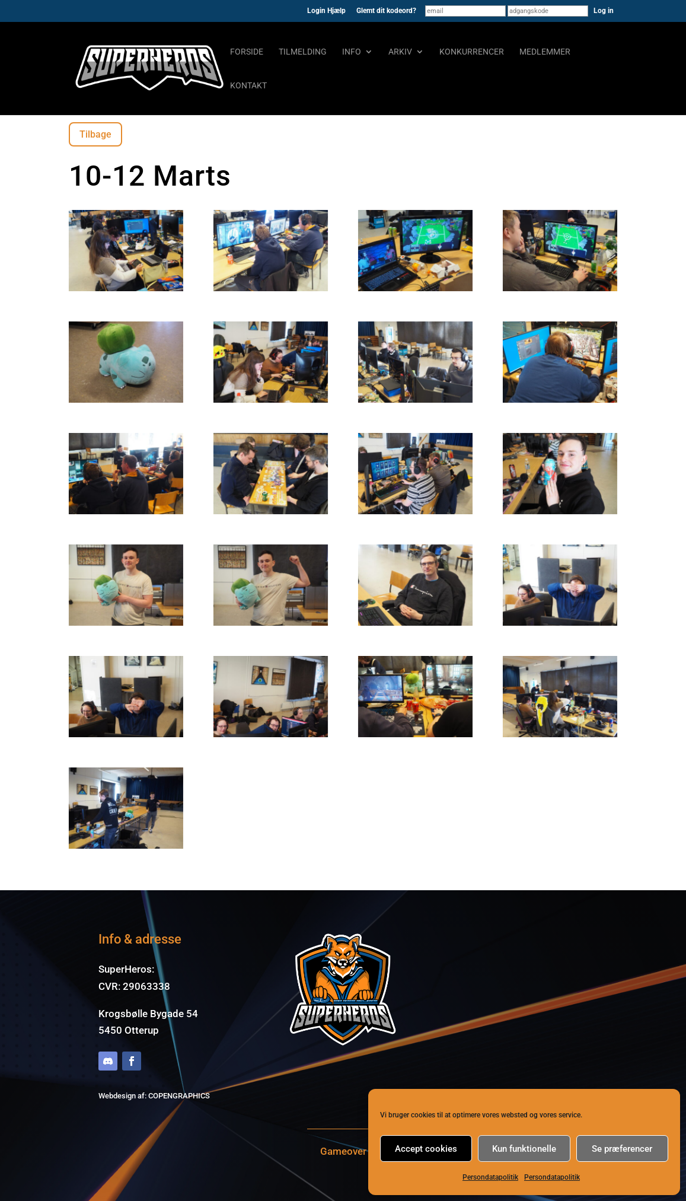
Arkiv (400, 51)
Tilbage (95, 134)
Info (351, 51)
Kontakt (248, 85)
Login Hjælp (326, 11)
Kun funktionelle (524, 1148)
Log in (604, 11)
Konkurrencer (471, 51)
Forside (246, 51)
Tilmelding (303, 51)
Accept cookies (426, 1148)
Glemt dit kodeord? (386, 11)
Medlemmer (544, 51)
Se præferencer (622, 1148)
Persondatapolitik (490, 1177)
